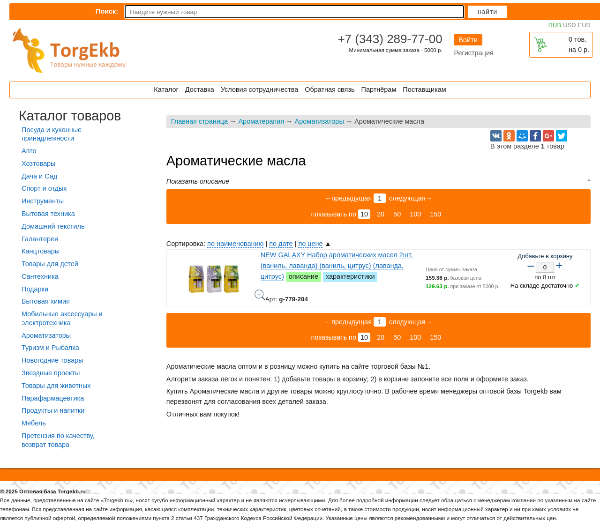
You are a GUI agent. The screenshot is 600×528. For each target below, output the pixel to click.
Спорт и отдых (44, 188)
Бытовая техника (48, 213)
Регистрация (473, 53)
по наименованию (235, 243)
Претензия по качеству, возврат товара (58, 440)
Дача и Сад (39, 176)
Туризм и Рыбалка (50, 347)
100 (415, 214)
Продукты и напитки (53, 410)
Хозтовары (38, 163)
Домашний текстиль (53, 226)
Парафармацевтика (53, 398)
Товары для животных (56, 385)
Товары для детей (50, 264)
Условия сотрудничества (259, 89)
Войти (467, 40)
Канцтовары (41, 251)
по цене (310, 243)
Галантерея (40, 239)
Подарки (35, 289)
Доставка (199, 89)
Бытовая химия (46, 301)
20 (380, 214)
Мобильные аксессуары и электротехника (62, 318)
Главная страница (199, 121)
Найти (488, 11)
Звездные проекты (51, 373)
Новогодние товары (52, 360)
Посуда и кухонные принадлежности (52, 134)
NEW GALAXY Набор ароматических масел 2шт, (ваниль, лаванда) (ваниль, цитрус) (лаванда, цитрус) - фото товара (260, 295)
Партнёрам (379, 89)
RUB (554, 25)
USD (569, 25)
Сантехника (40, 276)
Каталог (166, 89)
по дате (280, 243)
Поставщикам (424, 89)
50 (397, 214)
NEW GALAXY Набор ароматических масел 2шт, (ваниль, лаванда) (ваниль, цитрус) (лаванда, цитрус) (337, 265)
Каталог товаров (70, 115)
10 (364, 214)
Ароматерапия (261, 121)
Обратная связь (329, 89)
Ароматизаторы (319, 121)
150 (435, 214)
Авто (29, 151)
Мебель (34, 423)
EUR (584, 25)
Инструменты (43, 201)
